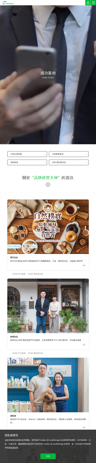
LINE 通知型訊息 (36, 274)
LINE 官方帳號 (20, 274)
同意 (48, 456)
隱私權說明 (13, 448)
